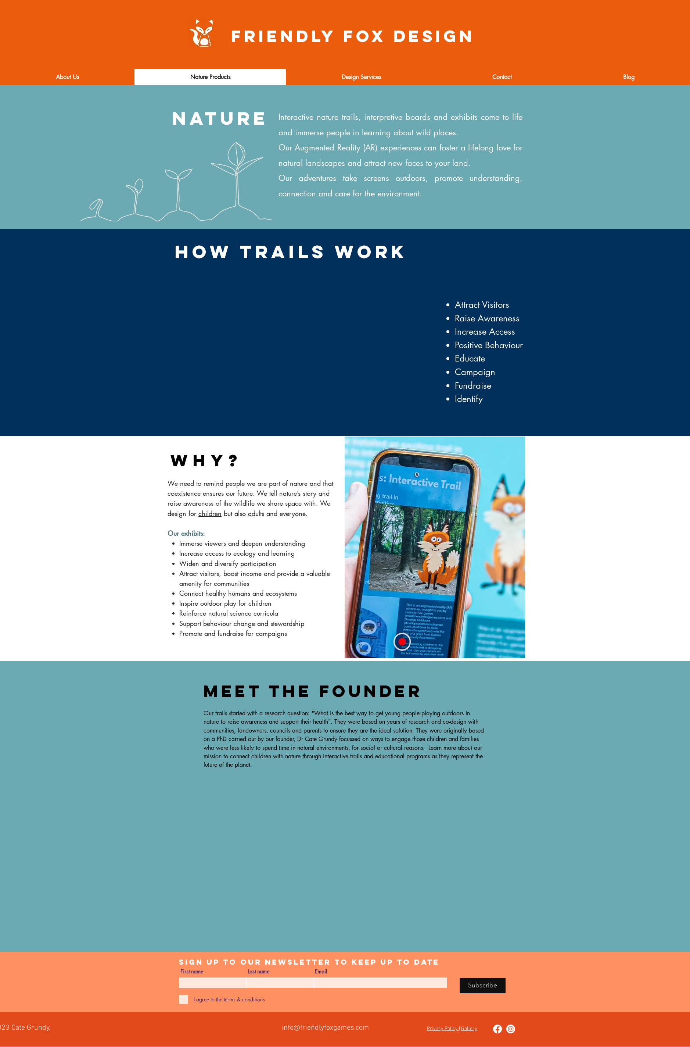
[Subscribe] (483, 985)
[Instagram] (510, 1029)
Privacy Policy (443, 1029)
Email (321, 971)
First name (191, 971)
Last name (258, 971)
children (210, 513)
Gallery (469, 1029)
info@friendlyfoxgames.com (325, 1027)
